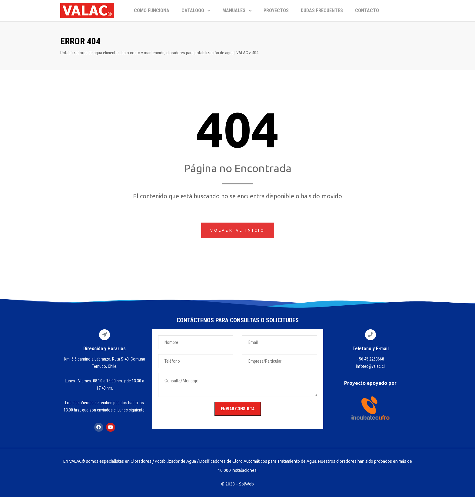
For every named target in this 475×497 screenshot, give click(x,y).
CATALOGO (195, 10)
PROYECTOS (276, 10)
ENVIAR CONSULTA (237, 408)
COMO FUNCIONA (151, 10)
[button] (237, 230)
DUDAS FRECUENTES (322, 10)
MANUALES (236, 10)
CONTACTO (367, 10)
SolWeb (246, 484)
